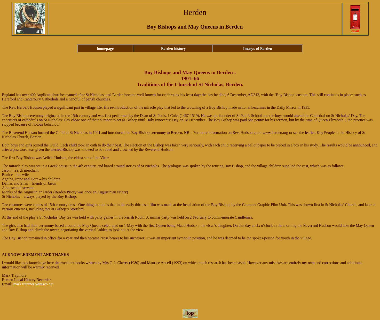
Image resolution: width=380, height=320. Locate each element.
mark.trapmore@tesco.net (33, 284)
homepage (105, 48)
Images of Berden (257, 48)
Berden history (173, 48)
